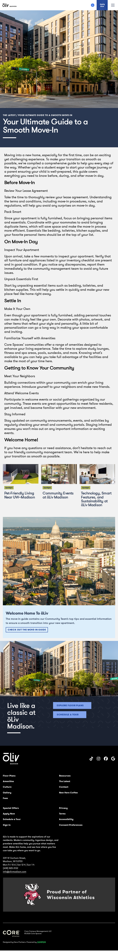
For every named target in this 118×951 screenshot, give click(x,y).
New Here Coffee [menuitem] (68, 792)
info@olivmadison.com (14, 871)
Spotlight (8, 488)
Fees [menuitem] (5, 798)
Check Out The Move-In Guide (27, 629)
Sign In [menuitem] (7, 824)
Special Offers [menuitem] (11, 808)
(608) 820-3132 (10, 868)
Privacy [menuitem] (63, 808)
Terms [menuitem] (62, 813)
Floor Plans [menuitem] (9, 775)
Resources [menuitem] (65, 775)
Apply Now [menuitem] (9, 813)
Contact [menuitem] (63, 786)
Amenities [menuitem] (8, 781)
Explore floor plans (70, 705)
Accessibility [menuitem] (66, 819)
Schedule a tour (68, 714)
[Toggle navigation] (113, 5)
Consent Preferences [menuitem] (70, 824)
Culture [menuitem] (7, 786)
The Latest (9, 115)
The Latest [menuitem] (64, 781)
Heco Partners (20, 942)
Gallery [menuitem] (7, 792)
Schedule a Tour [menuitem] (12, 819)
